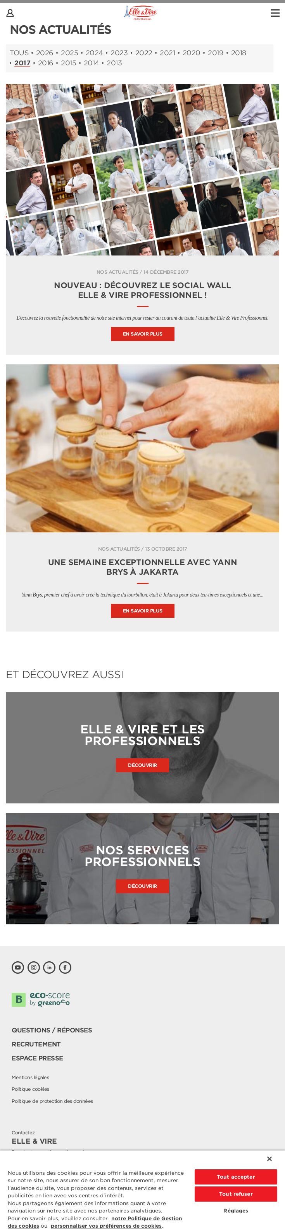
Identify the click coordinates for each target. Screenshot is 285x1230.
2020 (191, 53)
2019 (215, 53)
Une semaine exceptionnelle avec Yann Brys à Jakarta (142, 567)
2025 (69, 53)
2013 (114, 63)
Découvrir (142, 765)
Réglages (235, 1211)
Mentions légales (30, 1077)
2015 (68, 63)
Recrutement (36, 1044)
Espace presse (37, 1058)
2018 (238, 53)
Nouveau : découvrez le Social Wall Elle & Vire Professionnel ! (142, 290)
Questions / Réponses (52, 1030)
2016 (46, 63)
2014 (91, 63)
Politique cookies (30, 1089)
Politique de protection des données (52, 1101)
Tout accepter (236, 1177)
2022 (143, 53)
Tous (19, 53)
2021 (167, 53)
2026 (45, 53)
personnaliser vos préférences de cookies (106, 1226)
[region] (142, 1190)
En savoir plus (142, 334)
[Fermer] (269, 1159)
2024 (94, 53)
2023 (119, 53)
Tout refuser (236, 1194)
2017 (22, 63)
